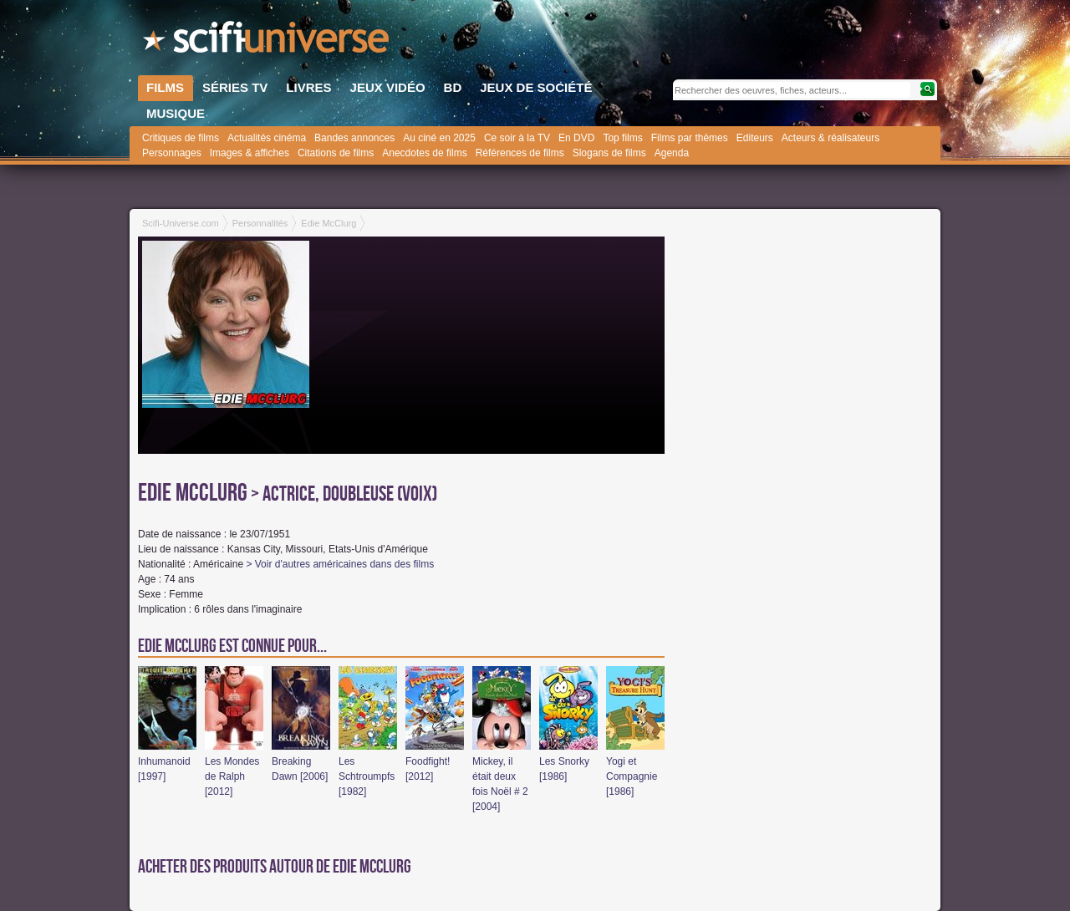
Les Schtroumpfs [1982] (367, 776)
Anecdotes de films (424, 153)
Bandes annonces (354, 138)
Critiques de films (180, 138)
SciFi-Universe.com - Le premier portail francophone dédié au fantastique (267, 42)
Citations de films (336, 153)
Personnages (171, 153)
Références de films (520, 153)
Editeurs (754, 138)
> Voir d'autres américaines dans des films (340, 564)
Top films (622, 138)
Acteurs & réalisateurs (830, 138)
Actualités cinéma (266, 138)
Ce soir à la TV (517, 138)
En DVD (576, 138)
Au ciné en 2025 (439, 138)
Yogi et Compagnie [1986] (631, 776)
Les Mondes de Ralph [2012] (232, 776)
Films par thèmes (689, 138)
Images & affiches (249, 153)
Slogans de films (609, 153)
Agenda (672, 153)
